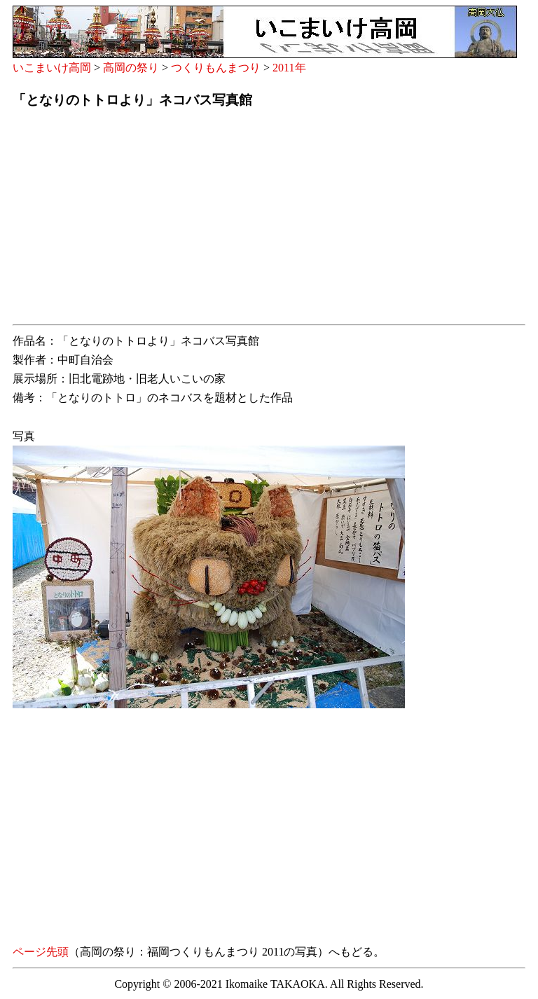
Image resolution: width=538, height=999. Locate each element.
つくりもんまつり (216, 68)
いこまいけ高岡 (52, 68)
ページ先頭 (41, 952)
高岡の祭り (131, 68)
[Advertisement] (269, 221)
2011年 (289, 68)
